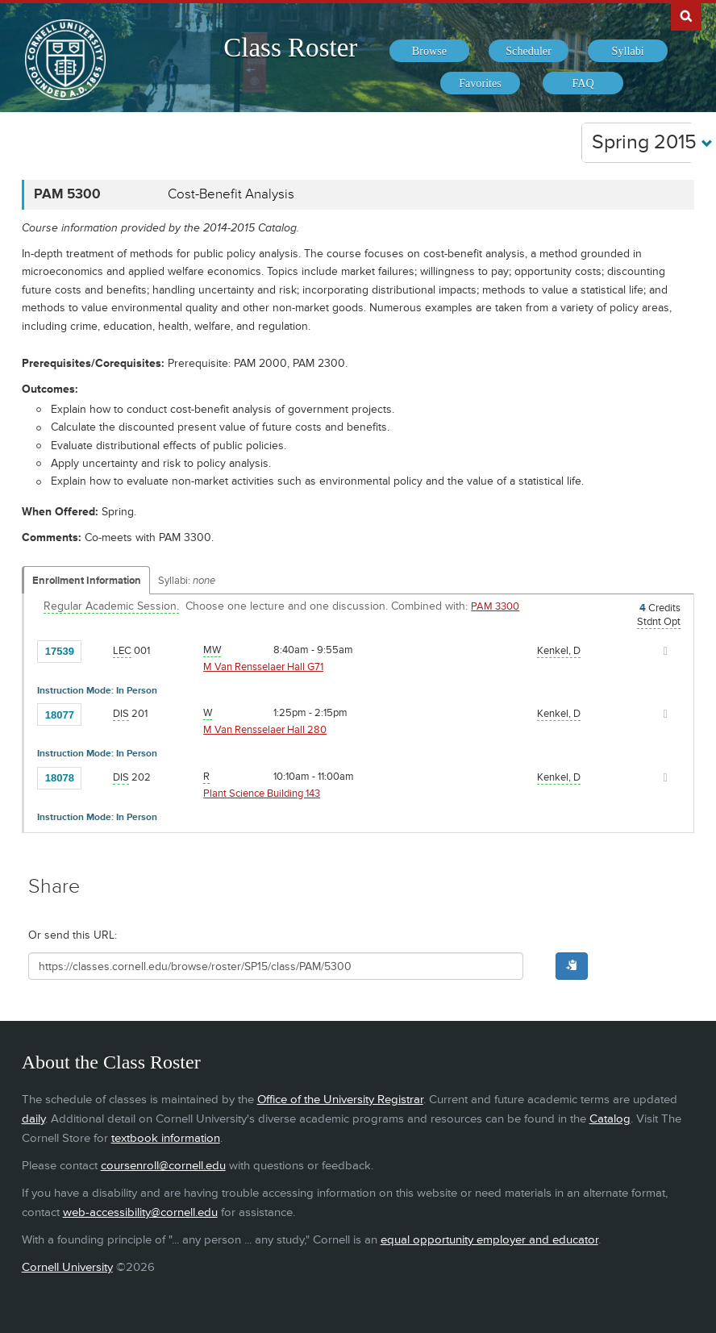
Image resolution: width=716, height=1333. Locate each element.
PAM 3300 (495, 606)
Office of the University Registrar (340, 1099)
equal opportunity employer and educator (489, 1240)
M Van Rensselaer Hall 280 (265, 729)
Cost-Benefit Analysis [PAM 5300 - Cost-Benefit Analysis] (231, 194)
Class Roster (290, 47)
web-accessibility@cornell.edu (140, 1212)
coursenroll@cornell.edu (163, 1165)
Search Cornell (686, 15)
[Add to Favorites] (97, 650)
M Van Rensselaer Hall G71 (263, 666)
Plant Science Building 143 (261, 793)
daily (33, 1119)
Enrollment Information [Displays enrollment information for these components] (86, 580)
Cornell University (67, 1267)
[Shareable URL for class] (275, 966)
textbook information (165, 1138)
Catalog (610, 1119)
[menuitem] (429, 51)
